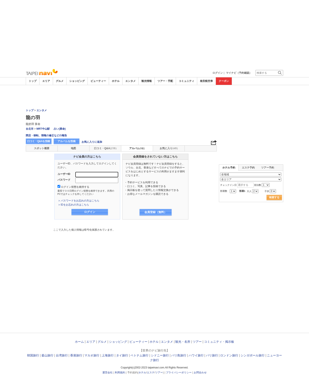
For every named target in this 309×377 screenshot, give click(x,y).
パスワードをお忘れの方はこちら (80, 200)
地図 (73, 148)
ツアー (197, 341)
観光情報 (146, 81)
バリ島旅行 (178, 355)
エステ (150, 372)
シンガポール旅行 (253, 355)
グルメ (60, 81)
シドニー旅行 (160, 355)
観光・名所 (182, 341)
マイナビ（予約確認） (239, 72)
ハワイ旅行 (196, 355)
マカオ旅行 (91, 355)
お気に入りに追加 (92, 141)
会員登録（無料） (155, 212)
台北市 (29, 128)
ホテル (116, 81)
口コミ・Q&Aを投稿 (38, 141)
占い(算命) (60, 128)
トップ (32, 81)
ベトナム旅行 (139, 355)
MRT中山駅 (43, 128)
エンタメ (130, 81)
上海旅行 (108, 355)
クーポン (224, 81)
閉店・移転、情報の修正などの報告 (46, 135)
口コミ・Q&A (105, 148)
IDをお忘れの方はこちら (75, 204)
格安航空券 (206, 81)
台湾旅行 (62, 355)
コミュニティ (186, 81)
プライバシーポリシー (179, 372)
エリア (46, 81)
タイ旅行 (122, 355)
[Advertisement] (154, 34)
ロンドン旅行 (229, 355)
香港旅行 (76, 355)
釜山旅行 (47, 355)
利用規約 (120, 372)
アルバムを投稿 (67, 141)
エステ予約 (248, 167)
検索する (274, 197)
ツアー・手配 (165, 81)
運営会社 (107, 372)
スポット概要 (41, 148)
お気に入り (169, 148)
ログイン (217, 72)
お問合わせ (200, 372)
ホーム (79, 341)
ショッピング (77, 81)
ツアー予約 (267, 167)
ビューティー (98, 81)
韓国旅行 (33, 355)
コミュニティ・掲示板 (219, 341)
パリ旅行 (212, 355)
